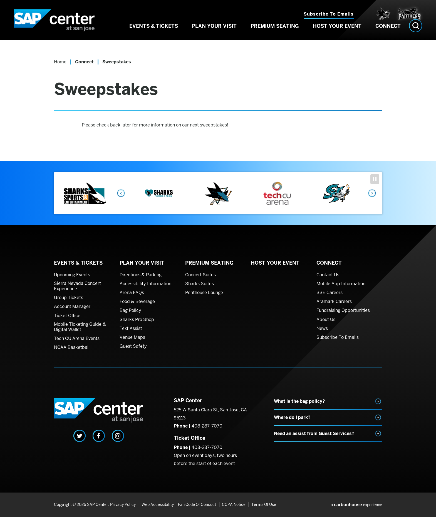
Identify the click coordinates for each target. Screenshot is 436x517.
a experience (356, 504)
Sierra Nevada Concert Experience (77, 286)
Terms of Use (262, 504)
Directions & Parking (141, 275)
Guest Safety (133, 346)
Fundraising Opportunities (343, 310)
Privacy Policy (123, 504)
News (322, 328)
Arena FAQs (132, 292)
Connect (388, 33)
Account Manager (72, 306)
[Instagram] (118, 436)
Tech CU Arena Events (77, 338)
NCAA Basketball (72, 347)
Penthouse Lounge (204, 292)
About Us (325, 319)
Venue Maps (132, 337)
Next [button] (372, 193)
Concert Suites (200, 275)
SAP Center (59, 23)
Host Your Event (337, 33)
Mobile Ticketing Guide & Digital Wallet (80, 327)
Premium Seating (275, 33)
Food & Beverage (137, 301)
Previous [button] (120, 193)
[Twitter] (79, 436)
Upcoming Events (72, 275)
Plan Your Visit (214, 33)
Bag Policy (130, 310)
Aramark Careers (334, 301)
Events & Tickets (153, 33)
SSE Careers (329, 292)
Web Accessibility (157, 504)
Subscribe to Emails (329, 14)
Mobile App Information (340, 284)
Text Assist (131, 328)
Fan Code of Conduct (197, 504)
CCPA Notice (233, 504)
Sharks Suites (199, 284)
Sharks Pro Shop (137, 319)
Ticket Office (67, 316)
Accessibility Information (145, 284)
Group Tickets (68, 297)
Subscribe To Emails (337, 337)
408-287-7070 (207, 426)
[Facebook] (98, 436)
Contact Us (327, 275)
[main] (218, 104)
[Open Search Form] (416, 33)
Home (60, 62)
